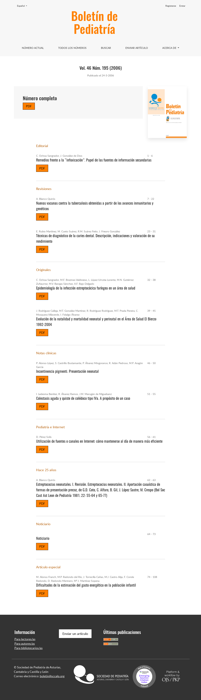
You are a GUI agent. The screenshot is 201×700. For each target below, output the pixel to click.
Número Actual (33, 48)
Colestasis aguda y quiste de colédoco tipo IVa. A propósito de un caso (83, 399)
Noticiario (42, 539)
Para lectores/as (24, 639)
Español (23, 5)
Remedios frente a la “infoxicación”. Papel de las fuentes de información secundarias (93, 160)
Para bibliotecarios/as (28, 648)
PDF (29, 106)
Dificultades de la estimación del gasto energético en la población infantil (86, 585)
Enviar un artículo (75, 633)
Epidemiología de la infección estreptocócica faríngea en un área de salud (85, 288)
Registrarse (170, 5)
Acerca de (169, 48)
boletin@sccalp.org (52, 676)
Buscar (106, 48)
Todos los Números (72, 48)
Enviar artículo (136, 48)
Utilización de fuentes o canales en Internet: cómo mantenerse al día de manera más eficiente (99, 441)
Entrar (182, 5)
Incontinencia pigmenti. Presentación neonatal (67, 371)
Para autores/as (24, 644)
